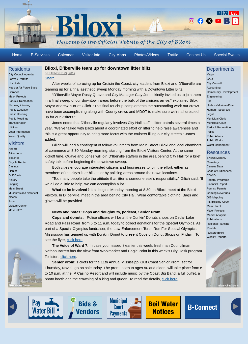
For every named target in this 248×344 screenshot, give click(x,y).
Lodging (14, 184)
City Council (214, 83)
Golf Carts (15, 175)
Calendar (66, 55)
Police (211, 131)
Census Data (215, 166)
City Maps (117, 55)
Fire (209, 100)
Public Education (19, 109)
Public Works (215, 140)
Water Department (218, 144)
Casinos (14, 166)
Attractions (15, 153)
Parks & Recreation (21, 100)
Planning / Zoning (19, 105)
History (13, 179)
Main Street (16, 188)
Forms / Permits (18, 78)
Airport (13, 148)
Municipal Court (216, 122)
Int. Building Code (218, 201)
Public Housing (18, 114)
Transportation (18, 122)
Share (50, 78)
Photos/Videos (146, 55)
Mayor (211, 74)
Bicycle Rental (17, 162)
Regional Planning (218, 223)
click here (75, 240)
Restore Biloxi (215, 232)
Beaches (14, 157)
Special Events (227, 55)
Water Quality (17, 136)
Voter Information (19, 131)
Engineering (214, 96)
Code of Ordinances (219, 170)
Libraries (14, 92)
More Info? (15, 210)
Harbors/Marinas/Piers (221, 105)
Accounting (214, 87)
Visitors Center (18, 205)
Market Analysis (216, 215)
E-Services (40, 55)
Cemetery (213, 162)
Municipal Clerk (216, 118)
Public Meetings (18, 118)
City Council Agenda (21, 74)
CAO (210, 78)
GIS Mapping (215, 197)
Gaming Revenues (218, 192)
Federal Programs (218, 179)
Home (17, 55)
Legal (210, 114)
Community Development (222, 92)
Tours (12, 201)
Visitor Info (91, 55)
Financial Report (217, 184)
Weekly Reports (216, 236)
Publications (214, 219)
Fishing (13, 170)
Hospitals (14, 83)
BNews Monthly (216, 157)
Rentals (211, 228)
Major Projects (18, 96)
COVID (211, 175)
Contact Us (196, 55)
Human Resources (218, 109)
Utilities (13, 127)
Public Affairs (215, 136)
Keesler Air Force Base (23, 87)
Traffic (172, 55)
